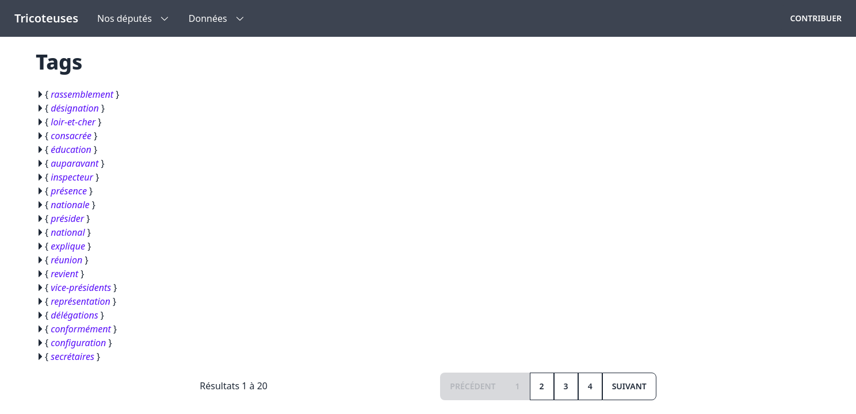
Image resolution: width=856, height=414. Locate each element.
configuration (78, 342)
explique (68, 246)
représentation (80, 301)
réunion (66, 260)
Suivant (629, 386)
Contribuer (816, 18)
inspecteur (72, 177)
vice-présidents (81, 287)
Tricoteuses (46, 18)
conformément (81, 329)
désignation (75, 108)
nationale (70, 204)
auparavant (74, 163)
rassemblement (82, 94)
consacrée (71, 135)
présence (69, 191)
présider (67, 218)
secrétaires (72, 356)
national (68, 232)
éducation (71, 149)
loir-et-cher (73, 122)
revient (64, 273)
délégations (74, 315)
